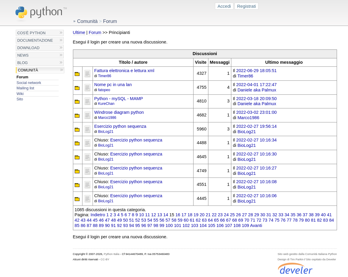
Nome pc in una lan (113, 84)
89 (101, 225)
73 (265, 220)
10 (141, 214)
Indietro (97, 214)
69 (240, 220)
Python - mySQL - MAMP (118, 98)
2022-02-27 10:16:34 (256, 140)
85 (77, 225)
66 (222, 220)
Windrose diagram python (119, 112)
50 (125, 220)
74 (271, 220)
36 (298, 214)
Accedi (224, 6)
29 (256, 214)
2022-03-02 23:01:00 (256, 112)
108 (237, 225)
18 (190, 214)
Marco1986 (107, 118)
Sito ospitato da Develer (321, 259)
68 (234, 220)
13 (159, 214)
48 (113, 220)
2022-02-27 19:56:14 (256, 126)
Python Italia (111, 254)
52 (137, 220)
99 (162, 225)
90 (107, 225)
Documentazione (35, 40)
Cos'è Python (31, 33)
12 (153, 214)
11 (147, 214)
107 (228, 225)
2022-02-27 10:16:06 (256, 195)
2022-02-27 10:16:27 (256, 168)
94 (131, 225)
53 (143, 220)
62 (198, 220)
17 (184, 214)
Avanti (256, 225)
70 (246, 220)
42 (77, 220)
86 (83, 225)
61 (192, 220)
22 (214, 214)
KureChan (106, 104)
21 (208, 214)
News (23, 55)
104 (203, 225)
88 (95, 225)
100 (169, 225)
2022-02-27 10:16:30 (256, 154)
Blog (22, 62)
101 (177, 225)
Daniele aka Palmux (257, 90)
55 (155, 220)
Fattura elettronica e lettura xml (124, 70)
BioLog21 (105, 132)
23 (220, 214)
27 (244, 214)
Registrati (246, 6)
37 (305, 214)
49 (119, 220)
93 (125, 225)
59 (180, 220)
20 (202, 214)
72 (258, 220)
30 (262, 214)
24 (226, 214)
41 (329, 214)
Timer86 (104, 76)
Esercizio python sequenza (120, 126)
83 (325, 220)
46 (101, 220)
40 (323, 214)
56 (162, 220)
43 (83, 220)
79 (301, 220)
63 (204, 220)
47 (107, 220)
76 (283, 220)
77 (289, 220)
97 (149, 225)
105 (211, 225)
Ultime (79, 32)
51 (131, 220)
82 (319, 220)
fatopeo (104, 90)
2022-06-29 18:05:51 (256, 70)
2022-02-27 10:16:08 (256, 181)
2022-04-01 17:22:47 (256, 84)
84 (331, 220)
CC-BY (105, 259)
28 (250, 214)
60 (186, 220)
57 (168, 220)
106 (220, 225)
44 (89, 220)
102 (186, 225)
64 (210, 220)
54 (149, 220)
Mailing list (25, 88)
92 (119, 225)
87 (89, 225)
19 (195, 214)
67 (228, 220)
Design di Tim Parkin (290, 259)
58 (173, 220)
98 (155, 225)
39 (317, 214)
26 (238, 214)
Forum (22, 77)
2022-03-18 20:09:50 (256, 98)
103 (194, 225)
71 (252, 220)
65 (216, 220)
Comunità (28, 70)
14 (165, 214)
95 (137, 225)
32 (274, 214)
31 (268, 214)
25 (232, 214)
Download (28, 48)
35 (293, 214)
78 (295, 220)
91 (113, 225)
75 (276, 220)
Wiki (20, 93)
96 (143, 225)
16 (177, 214)
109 (245, 225)
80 (307, 220)
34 (287, 214)
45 (95, 220)
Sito (19, 99)
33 (280, 214)
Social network (28, 82)
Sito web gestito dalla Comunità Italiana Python (307, 254)
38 (311, 214)
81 (313, 220)
